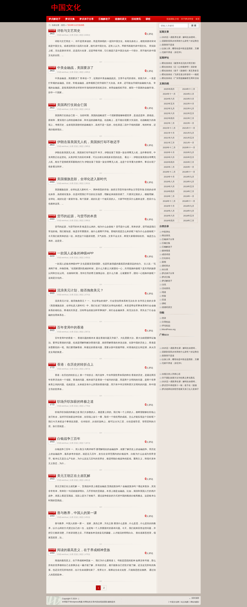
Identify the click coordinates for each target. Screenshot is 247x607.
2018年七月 (188, 211)
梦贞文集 (70, 19)
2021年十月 (169, 133)
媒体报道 (166, 250)
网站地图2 (194, 602)
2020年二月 (169, 167)
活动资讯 (136, 19)
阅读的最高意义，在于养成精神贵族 (83, 550)
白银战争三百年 (68, 438)
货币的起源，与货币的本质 (77, 216)
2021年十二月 (169, 128)
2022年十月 (188, 103)
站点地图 (185, 602)
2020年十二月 (169, 147)
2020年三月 (188, 162)
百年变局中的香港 (70, 327)
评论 (166, 325)
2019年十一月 (188, 172)
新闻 (164, 262)
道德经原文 (121, 19)
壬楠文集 (166, 243)
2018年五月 (188, 216)
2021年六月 (169, 138)
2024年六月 (169, 99)
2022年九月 (169, 108)
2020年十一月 (188, 147)
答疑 (164, 296)
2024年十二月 (188, 89)
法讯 (164, 284)
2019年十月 (169, 177)
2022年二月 (169, 123)
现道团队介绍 (173, 19)
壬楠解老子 (104, 19)
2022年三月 (188, 118)
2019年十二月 (169, 172)
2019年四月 (169, 191)
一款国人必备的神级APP (75, 253)
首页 (197, 19)
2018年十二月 (169, 201)
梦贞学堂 (66, 8)
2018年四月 (169, 220)
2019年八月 (169, 181)
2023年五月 (169, 103)
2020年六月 (169, 157)
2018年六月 (169, 216)
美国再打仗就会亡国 (72, 105)
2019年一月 (188, 196)
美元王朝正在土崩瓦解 (73, 475)
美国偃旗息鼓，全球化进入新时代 (82, 179)
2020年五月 (188, 157)
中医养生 (166, 232)
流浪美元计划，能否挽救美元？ (80, 290)
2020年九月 (188, 152)
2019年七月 (188, 181)
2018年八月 (169, 211)
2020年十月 (169, 152)
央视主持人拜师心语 (171, 374)
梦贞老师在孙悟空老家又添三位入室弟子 (180, 389)
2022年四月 (169, 118)
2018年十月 (169, 206)
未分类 (165, 269)
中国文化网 (174, 602)
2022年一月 (188, 123)
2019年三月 (188, 191)
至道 (76, 35)
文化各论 (166, 258)
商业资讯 (166, 235)
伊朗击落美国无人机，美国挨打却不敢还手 (88, 142)
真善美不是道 (168, 45)
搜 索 (193, 25)
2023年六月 (188, 99)
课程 (148, 19)
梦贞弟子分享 (86, 19)
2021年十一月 (188, 128)
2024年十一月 (169, 94)
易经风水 (166, 266)
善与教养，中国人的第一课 (77, 513)
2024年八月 (188, 94)
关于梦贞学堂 (187, 19)
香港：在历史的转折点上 (75, 364)
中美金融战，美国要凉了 (75, 67)
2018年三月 (188, 220)
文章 (166, 322)
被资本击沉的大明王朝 (184, 63)
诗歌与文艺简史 (68, 30)
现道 (164, 292)
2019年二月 (169, 196)
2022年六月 (169, 113)
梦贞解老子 (54, 19)
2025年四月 (169, 89)
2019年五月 (188, 186)
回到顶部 (195, 598)
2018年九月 (188, 206)
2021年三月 (169, 142)
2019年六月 (169, 186)
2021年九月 (188, 133)
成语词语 (166, 254)
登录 (164, 318)
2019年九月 (188, 177)
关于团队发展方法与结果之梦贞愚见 (178, 378)
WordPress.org (168, 329)
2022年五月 (188, 113)
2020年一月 (188, 167)
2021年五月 (188, 138)
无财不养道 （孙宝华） (172, 52)
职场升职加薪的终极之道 (75, 401)
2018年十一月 (188, 201)
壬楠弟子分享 (168, 239)
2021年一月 (188, 142)
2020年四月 (169, 162)
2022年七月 (188, 108)
